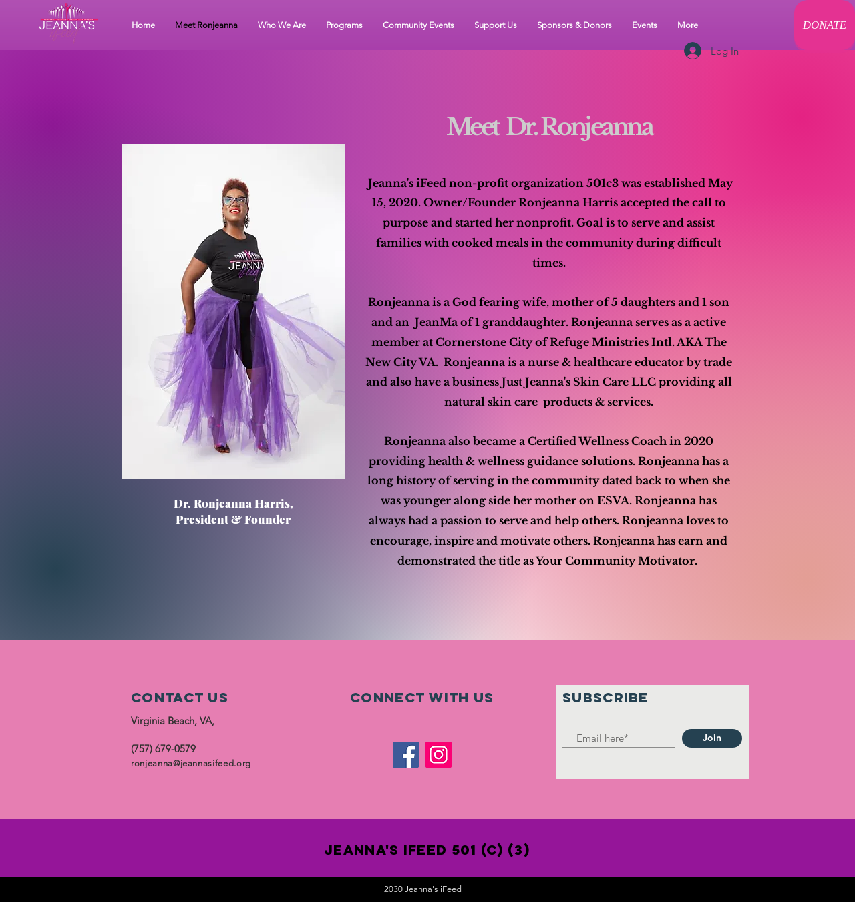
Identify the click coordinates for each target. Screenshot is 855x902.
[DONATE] (824, 25)
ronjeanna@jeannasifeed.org (191, 763)
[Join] (712, 738)
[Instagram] (438, 755)
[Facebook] (406, 755)
